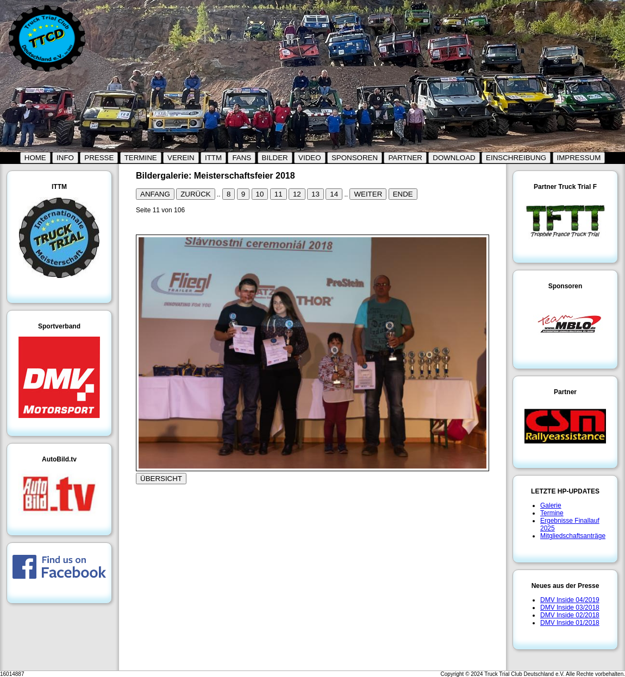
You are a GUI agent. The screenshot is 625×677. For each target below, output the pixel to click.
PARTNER (405, 158)
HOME (35, 158)
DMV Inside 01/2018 (569, 623)
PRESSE (99, 158)
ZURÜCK (195, 194)
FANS (241, 158)
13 (315, 194)
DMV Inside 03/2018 (569, 607)
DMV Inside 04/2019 (569, 600)
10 (260, 194)
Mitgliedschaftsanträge (572, 536)
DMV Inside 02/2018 (569, 615)
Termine (552, 513)
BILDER (275, 158)
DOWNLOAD (454, 158)
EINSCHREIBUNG (516, 158)
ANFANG (155, 194)
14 (334, 194)
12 (297, 194)
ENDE (403, 194)
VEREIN (181, 158)
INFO (65, 158)
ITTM (213, 158)
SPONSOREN (355, 158)
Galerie (550, 505)
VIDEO (309, 158)
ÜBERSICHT (161, 478)
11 (278, 194)
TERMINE (140, 158)
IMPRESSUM (579, 158)
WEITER (368, 194)
